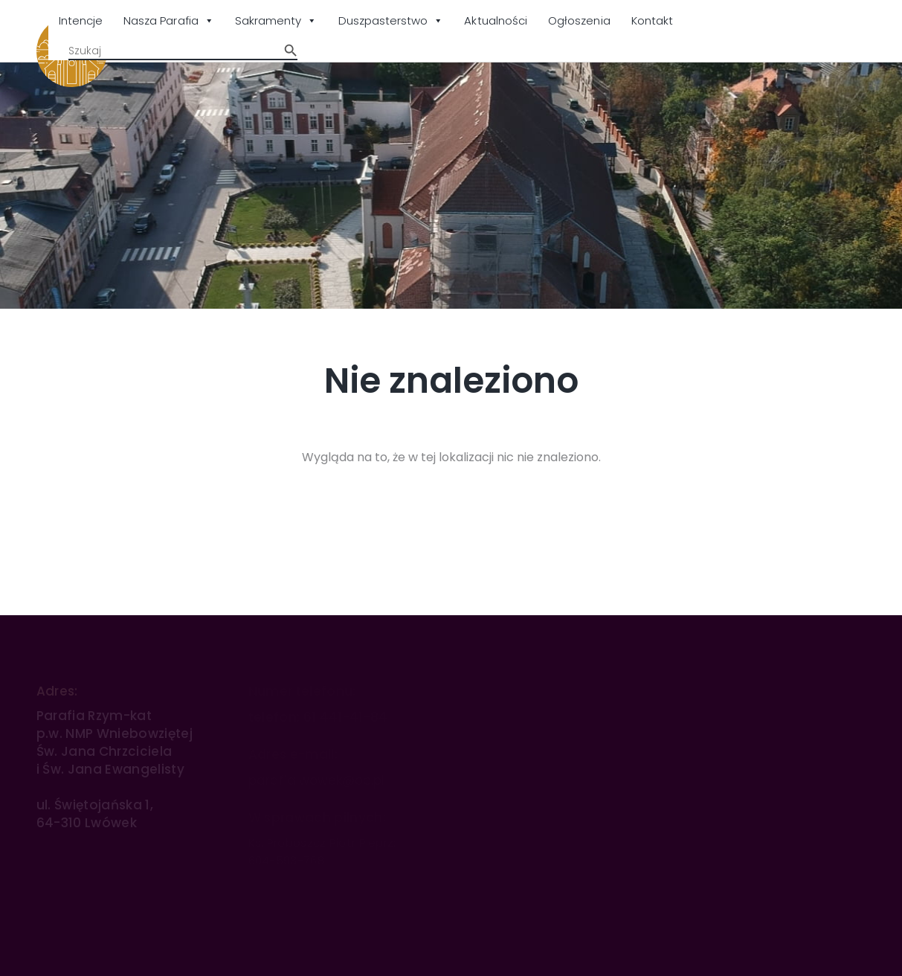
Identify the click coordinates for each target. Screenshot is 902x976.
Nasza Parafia (168, 21)
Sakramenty (276, 21)
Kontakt (652, 20)
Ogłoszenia (579, 20)
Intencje (81, 20)
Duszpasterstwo (391, 21)
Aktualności (495, 20)
